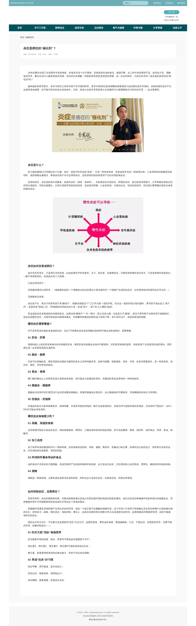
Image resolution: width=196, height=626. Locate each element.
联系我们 (157, 3)
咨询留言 (169, 3)
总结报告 (98, 28)
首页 (19, 28)
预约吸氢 (181, 3)
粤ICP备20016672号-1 (98, 620)
